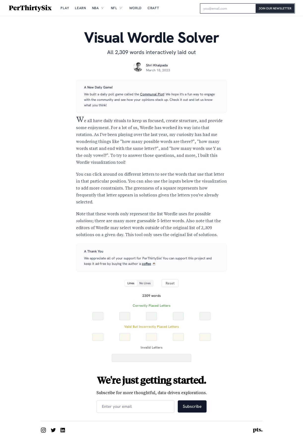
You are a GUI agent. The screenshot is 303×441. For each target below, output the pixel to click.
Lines (130, 283)
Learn (80, 8)
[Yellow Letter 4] (178, 337)
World (135, 8)
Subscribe (192, 406)
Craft (153, 8)
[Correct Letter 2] (124, 316)
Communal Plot (152, 94)
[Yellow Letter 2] (124, 337)
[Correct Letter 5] (205, 316)
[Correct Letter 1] (98, 316)
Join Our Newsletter (275, 8)
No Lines (145, 283)
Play (65, 8)
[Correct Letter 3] (151, 316)
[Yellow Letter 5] (205, 337)
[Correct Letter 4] (178, 316)
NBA (95, 8)
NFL (114, 8)
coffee (146, 263)
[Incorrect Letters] (151, 358)
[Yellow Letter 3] (151, 337)
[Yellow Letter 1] (98, 337)
